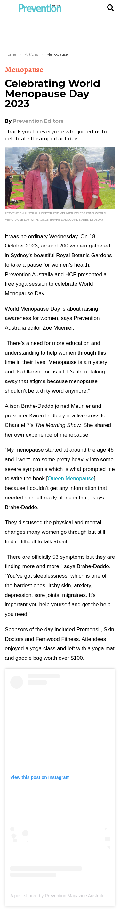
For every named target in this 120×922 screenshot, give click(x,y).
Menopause (57, 54)
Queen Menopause (71, 478)
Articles (31, 54)
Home (10, 54)
